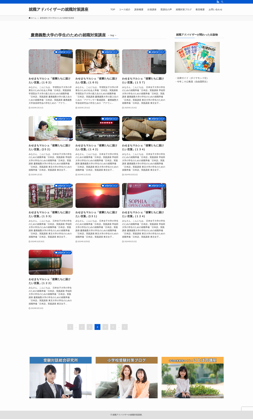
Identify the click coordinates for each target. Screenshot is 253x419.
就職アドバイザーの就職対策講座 (58, 9)
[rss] (218, 2)
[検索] (222, 2)
